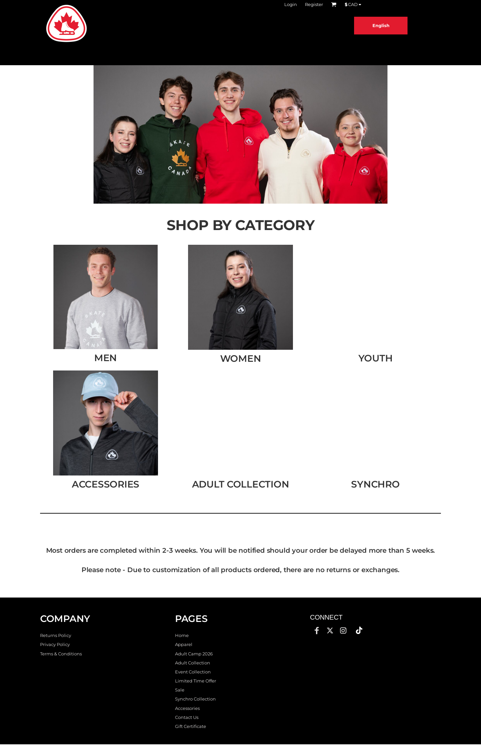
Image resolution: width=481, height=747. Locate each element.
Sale (179, 689)
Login (290, 4)
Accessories (187, 708)
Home (182, 635)
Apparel (183, 644)
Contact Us (186, 717)
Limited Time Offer (195, 680)
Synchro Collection (195, 699)
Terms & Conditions (61, 653)
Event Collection (193, 671)
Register (314, 4)
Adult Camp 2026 (194, 653)
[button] (240, 134)
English (380, 25)
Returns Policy (55, 635)
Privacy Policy (55, 644)
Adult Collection (192, 662)
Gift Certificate (190, 726)
